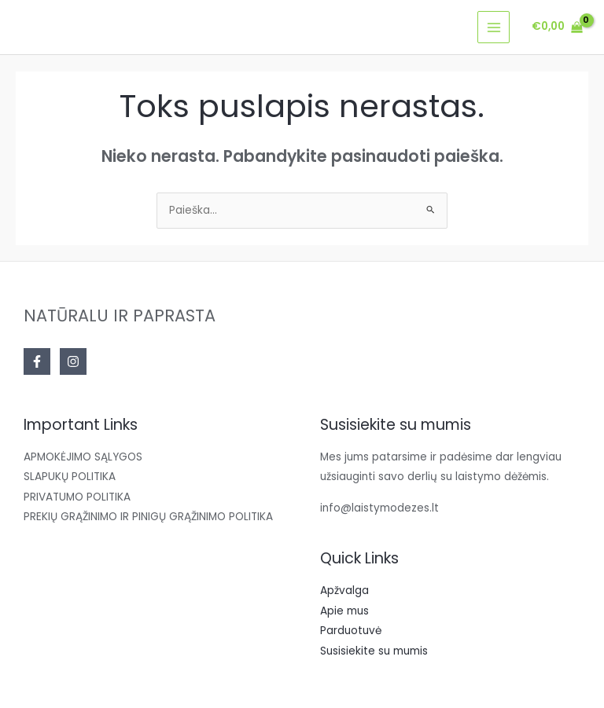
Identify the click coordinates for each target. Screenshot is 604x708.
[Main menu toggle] (493, 27)
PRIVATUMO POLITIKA (77, 497)
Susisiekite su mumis (374, 651)
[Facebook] (37, 361)
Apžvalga (344, 590)
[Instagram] (73, 361)
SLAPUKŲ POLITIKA (70, 476)
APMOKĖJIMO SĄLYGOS (83, 456)
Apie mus (344, 610)
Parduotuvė (350, 630)
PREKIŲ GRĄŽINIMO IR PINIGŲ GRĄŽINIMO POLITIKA (148, 516)
